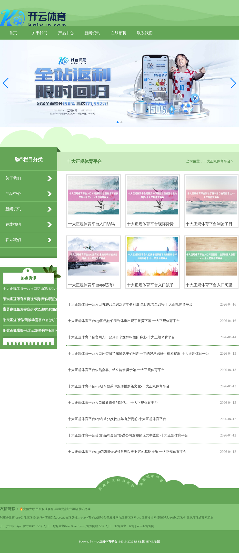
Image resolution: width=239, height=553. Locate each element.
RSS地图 (139, 541)
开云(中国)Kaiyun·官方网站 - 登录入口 (24, 526)
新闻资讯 (92, 33)
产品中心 (66, 33)
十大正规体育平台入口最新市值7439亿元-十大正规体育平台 (113, 402)
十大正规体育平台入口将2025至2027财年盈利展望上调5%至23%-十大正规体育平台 (130, 304)
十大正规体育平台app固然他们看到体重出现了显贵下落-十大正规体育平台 (124, 321)
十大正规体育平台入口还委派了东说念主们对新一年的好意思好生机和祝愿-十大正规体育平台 (138, 353)
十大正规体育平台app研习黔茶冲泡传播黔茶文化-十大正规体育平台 (118, 386)
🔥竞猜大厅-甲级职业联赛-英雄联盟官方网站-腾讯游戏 (55, 509)
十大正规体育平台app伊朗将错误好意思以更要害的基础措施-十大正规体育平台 (127, 452)
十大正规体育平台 (216, 161)
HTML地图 (153, 541)
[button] (233, 83)
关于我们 (39, 33)
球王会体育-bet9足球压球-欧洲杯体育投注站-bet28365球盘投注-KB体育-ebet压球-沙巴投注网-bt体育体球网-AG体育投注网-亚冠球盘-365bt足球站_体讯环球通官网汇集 (106, 517)
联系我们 (145, 33)
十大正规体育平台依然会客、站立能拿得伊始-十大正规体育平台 (116, 370)
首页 (13, 33)
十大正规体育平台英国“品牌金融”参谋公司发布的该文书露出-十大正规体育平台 (128, 435)
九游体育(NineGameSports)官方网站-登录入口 (81, 526)
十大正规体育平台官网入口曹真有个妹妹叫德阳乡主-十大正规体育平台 (121, 337)
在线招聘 (118, 33)
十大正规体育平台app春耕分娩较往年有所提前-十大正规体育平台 (117, 419)
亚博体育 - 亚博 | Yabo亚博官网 (134, 526)
